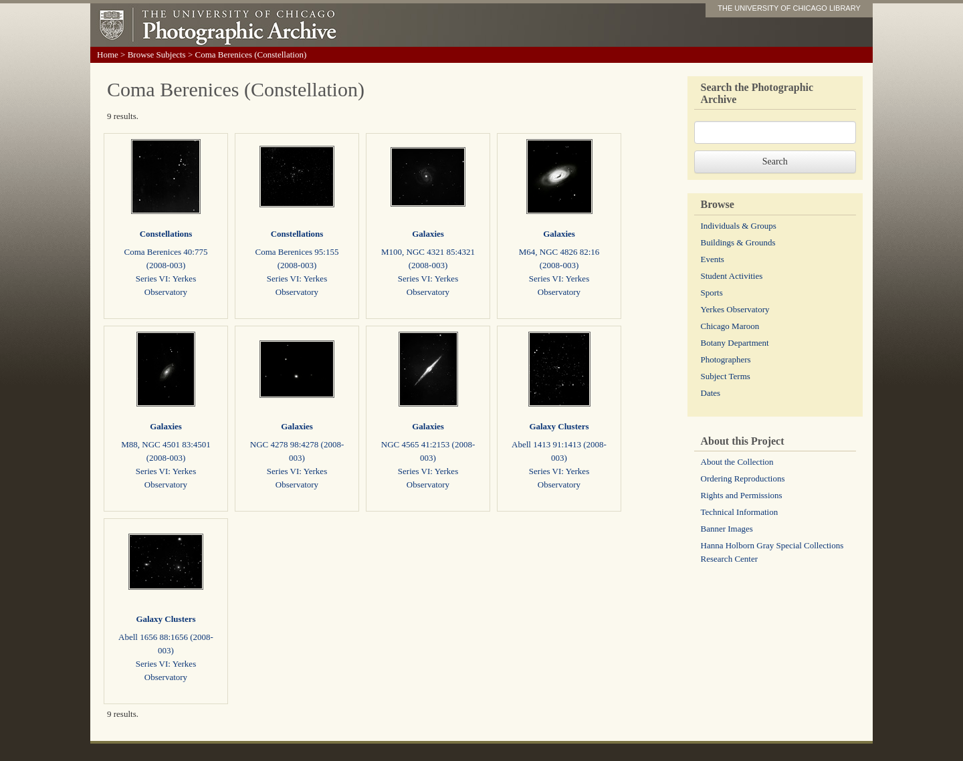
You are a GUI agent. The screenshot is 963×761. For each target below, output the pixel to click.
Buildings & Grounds (738, 242)
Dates (711, 393)
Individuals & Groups (738, 226)
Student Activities (732, 276)
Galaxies (428, 234)
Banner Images (727, 529)
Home (107, 54)
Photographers (726, 359)
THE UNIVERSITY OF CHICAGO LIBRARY (789, 8)
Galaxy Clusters (558, 426)
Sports (712, 293)
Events (712, 259)
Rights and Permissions (741, 495)
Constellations (166, 234)
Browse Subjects (157, 54)
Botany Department (735, 343)
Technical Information (739, 512)
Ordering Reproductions (743, 478)
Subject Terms (725, 376)
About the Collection (737, 462)
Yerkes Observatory (735, 309)
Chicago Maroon (730, 326)
